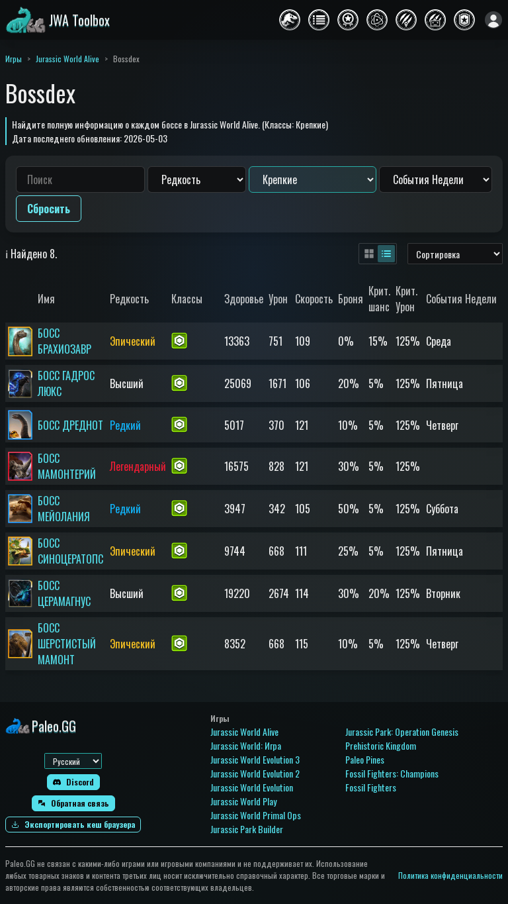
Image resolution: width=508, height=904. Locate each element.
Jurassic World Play (243, 801)
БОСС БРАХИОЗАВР (64, 341)
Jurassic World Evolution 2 (255, 773)
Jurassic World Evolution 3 (255, 759)
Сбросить (48, 209)
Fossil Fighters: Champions (392, 773)
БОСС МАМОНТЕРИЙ (67, 466)
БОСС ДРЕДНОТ (70, 425)
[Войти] (493, 20)
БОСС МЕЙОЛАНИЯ (64, 509)
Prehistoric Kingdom (380, 745)
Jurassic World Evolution (251, 787)
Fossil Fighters (370, 787)
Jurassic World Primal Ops (255, 815)
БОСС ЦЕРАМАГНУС (64, 593)
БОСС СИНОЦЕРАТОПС (70, 551)
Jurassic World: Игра (245, 745)
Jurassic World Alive (67, 58)
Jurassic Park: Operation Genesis (401, 731)
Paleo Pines (364, 759)
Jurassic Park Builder (246, 829)
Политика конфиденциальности (450, 875)
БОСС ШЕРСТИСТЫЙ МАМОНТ (67, 644)
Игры (13, 58)
